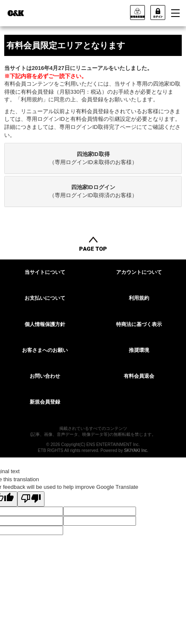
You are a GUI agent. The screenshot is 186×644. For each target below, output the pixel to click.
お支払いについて (45, 298)
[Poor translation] (30, 499)
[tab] (93, 158)
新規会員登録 (45, 402)
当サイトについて (45, 272)
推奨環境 (139, 350)
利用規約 (139, 298)
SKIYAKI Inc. (136, 450)
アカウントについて (139, 272)
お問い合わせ (45, 376)
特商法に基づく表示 (139, 324)
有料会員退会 (139, 376)
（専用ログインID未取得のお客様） (93, 158)
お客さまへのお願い (45, 350)
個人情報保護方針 (45, 324)
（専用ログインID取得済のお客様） (93, 191)
